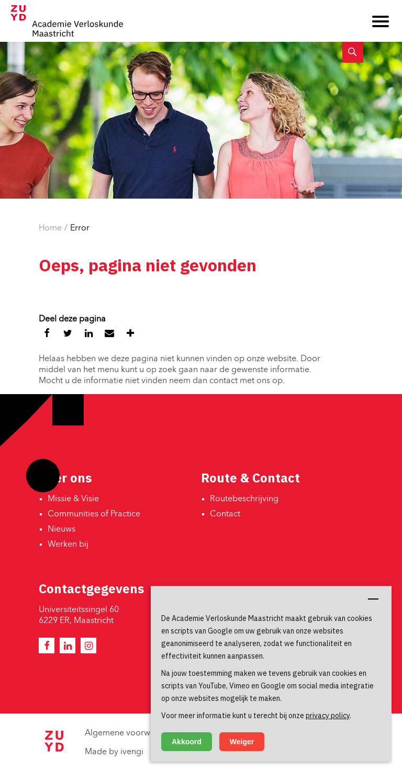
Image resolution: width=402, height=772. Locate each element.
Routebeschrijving (244, 499)
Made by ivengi (114, 752)
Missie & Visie (73, 499)
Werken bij (68, 544)
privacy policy (328, 715)
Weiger (242, 742)
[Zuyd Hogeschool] (54, 749)
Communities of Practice (94, 514)
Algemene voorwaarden (131, 733)
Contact (225, 514)
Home (50, 228)
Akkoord (187, 742)
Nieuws (61, 529)
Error (80, 228)
